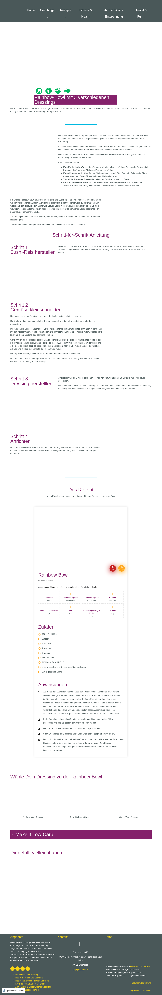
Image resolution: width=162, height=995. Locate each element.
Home (31, 10)
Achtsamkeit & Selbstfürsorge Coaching (33, 987)
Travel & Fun (141, 13)
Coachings (47, 13)
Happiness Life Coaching (26, 975)
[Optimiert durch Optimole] (13, 990)
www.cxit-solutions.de (140, 966)
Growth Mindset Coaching (27, 990)
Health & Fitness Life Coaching (29, 978)
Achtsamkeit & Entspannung (114, 13)
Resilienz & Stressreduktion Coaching (32, 981)
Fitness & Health (85, 13)
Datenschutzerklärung (141, 983)
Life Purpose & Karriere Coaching (30, 984)
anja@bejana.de (80, 970)
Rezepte (66, 13)
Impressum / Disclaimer (140, 990)
